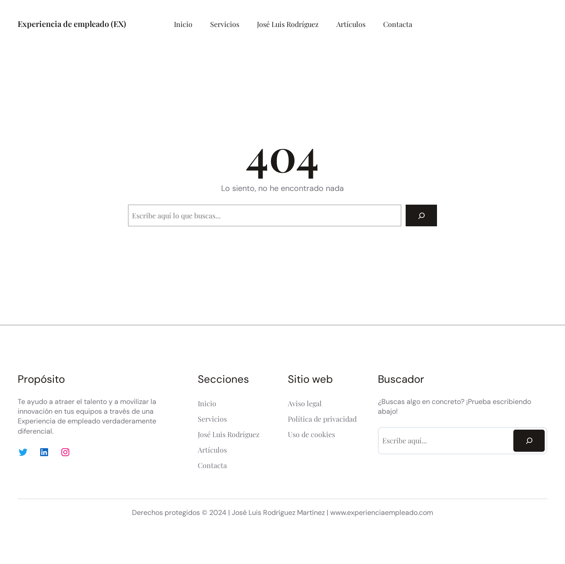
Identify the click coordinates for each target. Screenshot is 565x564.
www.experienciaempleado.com (381, 512)
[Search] (421, 215)
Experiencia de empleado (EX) (72, 24)
